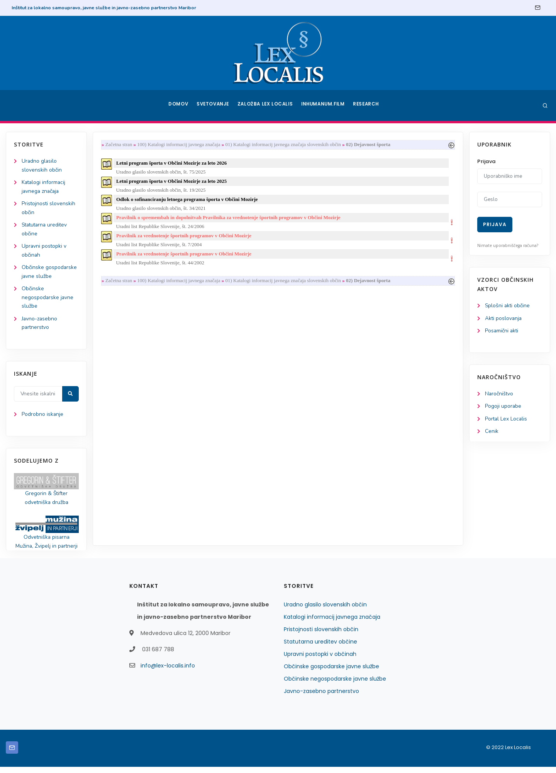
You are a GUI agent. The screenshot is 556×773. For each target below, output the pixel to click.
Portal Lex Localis (506, 420)
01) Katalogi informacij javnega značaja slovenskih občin (285, 145)
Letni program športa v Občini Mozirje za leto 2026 (173, 163)
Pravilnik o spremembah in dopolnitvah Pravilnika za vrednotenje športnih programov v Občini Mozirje (230, 220)
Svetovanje (214, 105)
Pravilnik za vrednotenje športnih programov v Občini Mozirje (185, 238)
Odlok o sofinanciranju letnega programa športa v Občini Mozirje (188, 201)
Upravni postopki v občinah (320, 660)
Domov (177, 105)
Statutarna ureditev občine (320, 648)
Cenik (491, 433)
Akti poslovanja (504, 318)
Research (367, 105)
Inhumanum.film (323, 105)
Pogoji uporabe (503, 407)
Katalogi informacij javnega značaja (332, 623)
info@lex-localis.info (168, 672)
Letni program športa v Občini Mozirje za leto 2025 (173, 182)
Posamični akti (502, 331)
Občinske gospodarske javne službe (331, 672)
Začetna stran (120, 145)
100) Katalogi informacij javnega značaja (180, 145)
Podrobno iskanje (43, 419)
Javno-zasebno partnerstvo (321, 697)
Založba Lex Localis (266, 105)
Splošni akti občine (508, 306)
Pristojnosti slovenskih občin (321, 635)
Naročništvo (499, 394)
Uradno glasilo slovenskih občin (325, 611)
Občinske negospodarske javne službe (48, 300)
